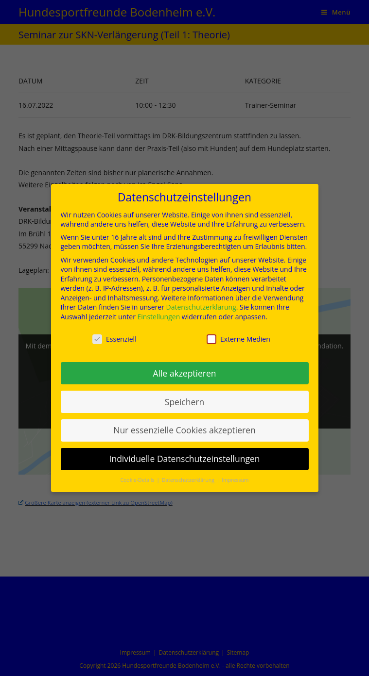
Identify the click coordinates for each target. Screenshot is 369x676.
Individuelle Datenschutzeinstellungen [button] (184, 455)
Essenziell (114, 335)
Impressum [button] (235, 476)
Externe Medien (238, 335)
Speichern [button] (184, 397)
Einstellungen (159, 312)
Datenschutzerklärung (201, 303)
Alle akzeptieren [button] (184, 369)
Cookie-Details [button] (138, 476)
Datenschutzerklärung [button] (189, 476)
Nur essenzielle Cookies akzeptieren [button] (184, 426)
